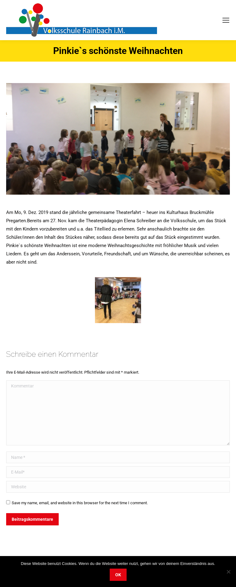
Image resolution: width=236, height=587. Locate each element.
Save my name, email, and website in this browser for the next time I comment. (80, 503)
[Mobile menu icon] (226, 20)
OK (118, 574)
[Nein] (228, 572)
